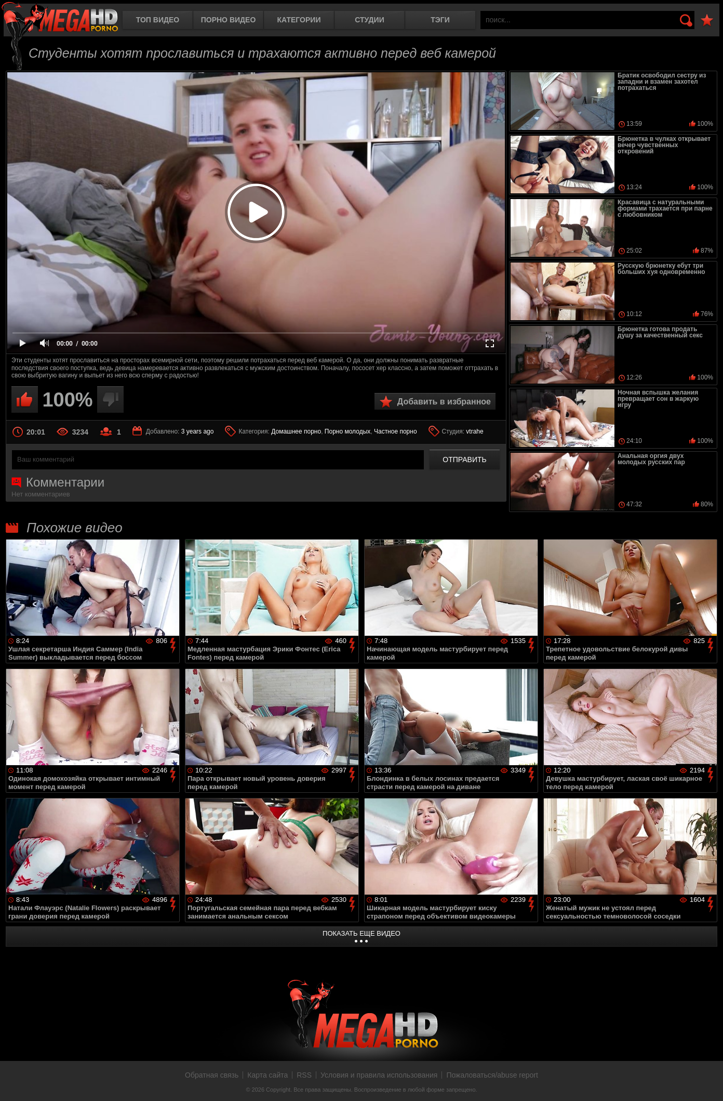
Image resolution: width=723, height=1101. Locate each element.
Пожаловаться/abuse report (492, 1075)
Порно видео (228, 20)
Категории (299, 20)
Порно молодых (347, 431)
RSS (304, 1075)
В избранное (707, 21)
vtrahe (474, 431)
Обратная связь (211, 1075)
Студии (369, 20)
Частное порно (395, 431)
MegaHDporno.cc (60, 18)
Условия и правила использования (378, 1075)
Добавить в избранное (444, 401)
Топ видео (157, 20)
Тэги (440, 20)
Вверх (707, 1081)
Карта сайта (267, 1075)
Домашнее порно (296, 431)
